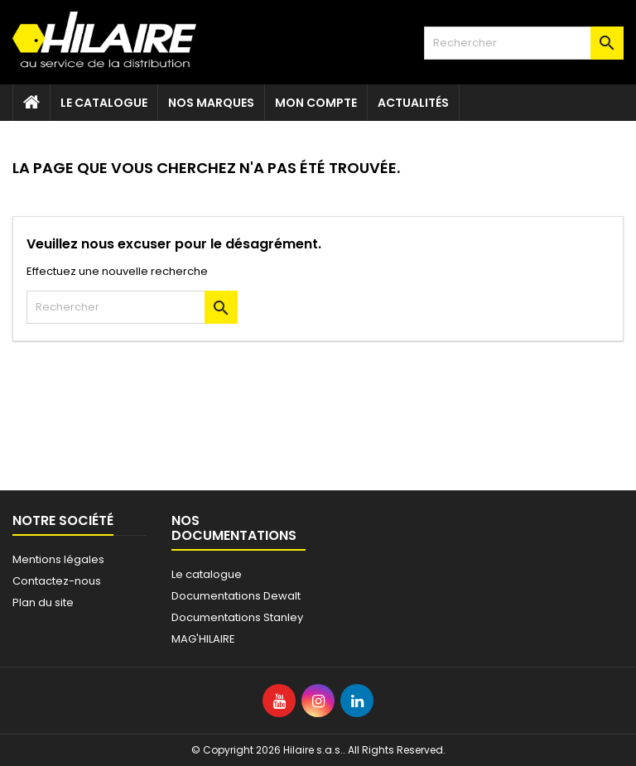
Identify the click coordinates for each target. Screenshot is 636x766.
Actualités (413, 102)
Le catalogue (103, 102)
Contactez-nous (56, 581)
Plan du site (43, 602)
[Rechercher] (524, 43)
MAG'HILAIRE (203, 639)
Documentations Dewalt (236, 596)
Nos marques (211, 102)
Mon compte (316, 102)
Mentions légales (58, 559)
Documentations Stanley (237, 617)
